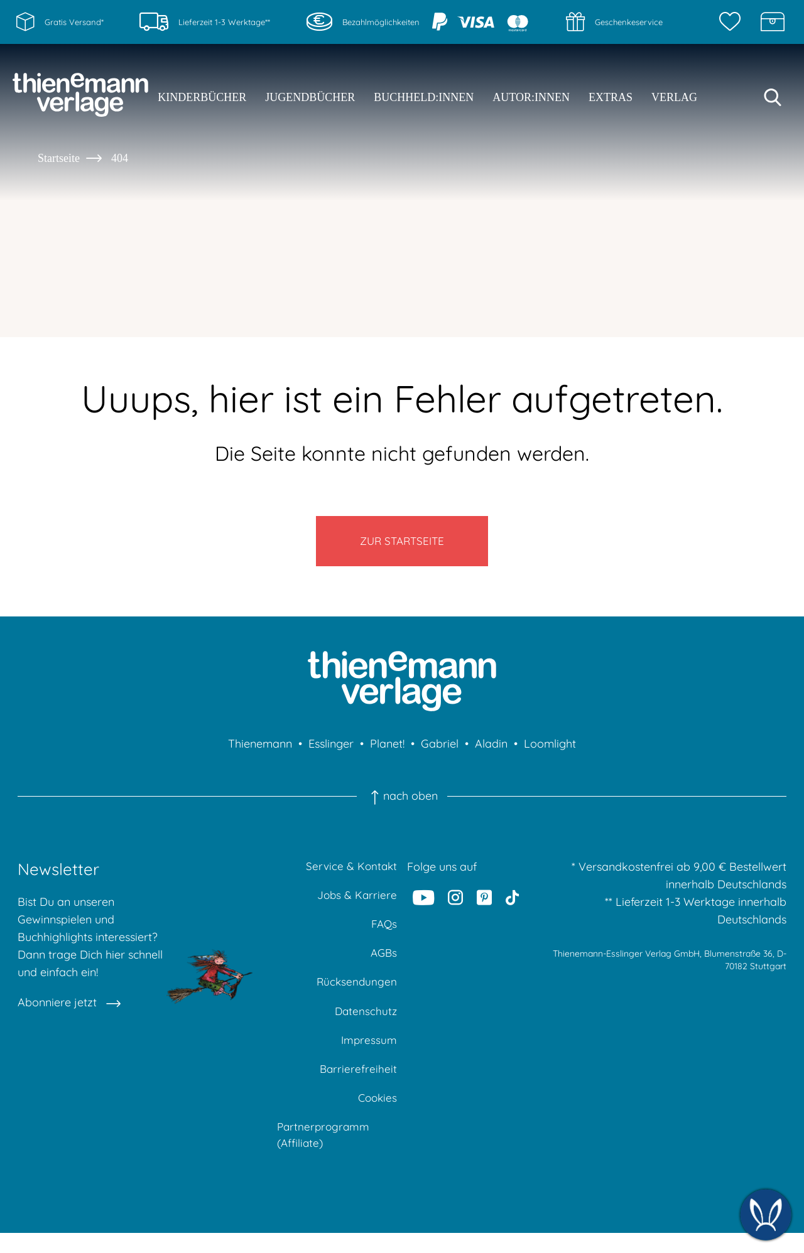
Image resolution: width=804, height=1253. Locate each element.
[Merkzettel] (733, 22)
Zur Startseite (402, 544)
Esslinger (331, 750)
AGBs (383, 964)
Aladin (491, 750)
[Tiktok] (512, 904)
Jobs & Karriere (356, 903)
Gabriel (440, 750)
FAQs (383, 934)
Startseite (59, 158)
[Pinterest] (484, 904)
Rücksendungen (356, 994)
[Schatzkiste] (772, 22)
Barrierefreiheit (357, 1084)
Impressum (368, 1054)
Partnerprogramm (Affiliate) (324, 1153)
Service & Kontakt (350, 873)
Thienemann (260, 750)
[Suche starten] (772, 97)
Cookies (376, 1114)
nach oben (402, 803)
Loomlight (550, 750)
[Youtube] (424, 904)
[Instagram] (456, 904)
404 (119, 158)
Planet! (387, 750)
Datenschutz (365, 1024)
